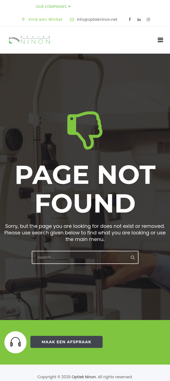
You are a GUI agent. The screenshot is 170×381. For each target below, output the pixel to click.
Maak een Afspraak (66, 341)
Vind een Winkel (45, 19)
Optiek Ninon (84, 377)
